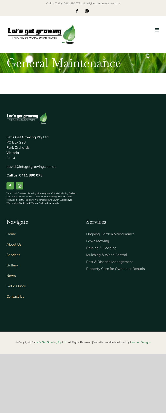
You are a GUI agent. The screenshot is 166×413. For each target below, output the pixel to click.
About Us (14, 244)
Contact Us (15, 296)
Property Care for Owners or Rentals (115, 268)
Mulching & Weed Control (106, 255)
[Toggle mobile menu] (157, 30)
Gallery (12, 265)
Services (13, 255)
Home (11, 234)
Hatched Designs (140, 342)
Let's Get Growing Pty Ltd (51, 342)
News (11, 275)
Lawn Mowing (97, 241)
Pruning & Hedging (101, 248)
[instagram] (19, 185)
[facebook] (10, 185)
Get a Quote (16, 286)
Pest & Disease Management (109, 262)
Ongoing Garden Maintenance (110, 234)
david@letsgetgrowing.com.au (101, 3)
